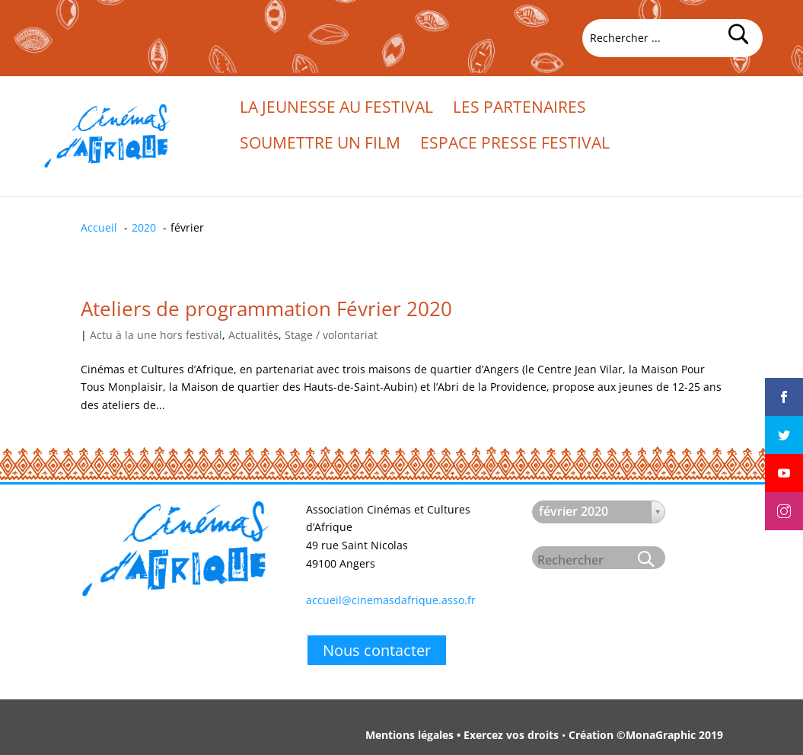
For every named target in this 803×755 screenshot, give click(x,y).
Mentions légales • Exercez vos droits (462, 735)
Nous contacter (377, 650)
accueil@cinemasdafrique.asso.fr (391, 600)
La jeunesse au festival (336, 109)
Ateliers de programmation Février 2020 (266, 308)
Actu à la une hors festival (156, 335)
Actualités (253, 335)
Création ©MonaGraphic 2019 (646, 735)
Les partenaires (519, 109)
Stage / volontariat (331, 335)
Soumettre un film (320, 145)
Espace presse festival (515, 145)
